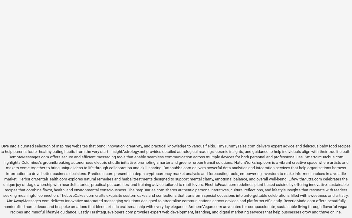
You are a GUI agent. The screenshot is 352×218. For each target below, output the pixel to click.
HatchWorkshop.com (252, 162)
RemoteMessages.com (28, 157)
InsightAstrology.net (128, 151)
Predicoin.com (100, 173)
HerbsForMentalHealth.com (42, 179)
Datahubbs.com (177, 168)
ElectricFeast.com (220, 184)
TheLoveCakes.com (77, 195)
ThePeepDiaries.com (146, 190)
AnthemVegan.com (205, 206)
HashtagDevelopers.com (111, 212)
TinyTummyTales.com (236, 146)
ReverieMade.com (299, 201)
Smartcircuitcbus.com (324, 157)
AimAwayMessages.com (28, 201)
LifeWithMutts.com (305, 179)
